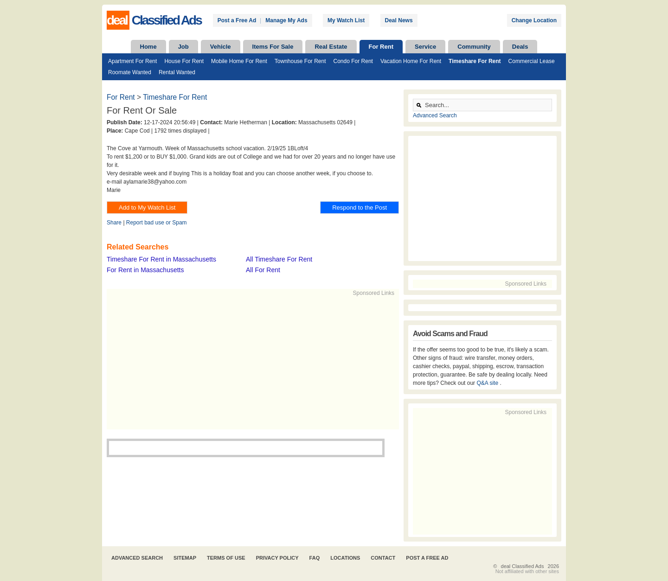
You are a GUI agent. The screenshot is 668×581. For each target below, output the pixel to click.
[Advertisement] (248, 362)
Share (114, 222)
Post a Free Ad (237, 20)
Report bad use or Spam (156, 222)
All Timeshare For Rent (279, 259)
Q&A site (488, 383)
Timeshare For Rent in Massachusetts (161, 259)
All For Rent (263, 270)
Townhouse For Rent (300, 61)
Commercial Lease (531, 61)
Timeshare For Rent (475, 61)
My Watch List (346, 20)
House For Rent (184, 61)
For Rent (381, 46)
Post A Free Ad (427, 558)
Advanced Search (435, 115)
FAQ (314, 558)
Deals (520, 46)
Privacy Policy (277, 558)
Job (183, 46)
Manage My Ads (286, 20)
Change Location (534, 20)
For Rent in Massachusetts (145, 270)
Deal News (399, 20)
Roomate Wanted (129, 72)
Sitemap (184, 558)
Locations (345, 558)
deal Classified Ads (522, 566)
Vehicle (220, 46)
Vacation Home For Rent (410, 61)
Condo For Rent (353, 61)
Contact (383, 558)
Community (474, 46)
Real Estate (331, 46)
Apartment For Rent (132, 61)
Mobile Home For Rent (239, 61)
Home (148, 46)
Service (425, 46)
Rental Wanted (177, 72)
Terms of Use (226, 558)
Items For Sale (273, 46)
